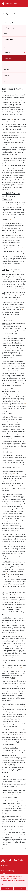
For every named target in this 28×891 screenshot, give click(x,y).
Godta (20, 888)
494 (7, 681)
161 (22, 247)
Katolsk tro (8, 10)
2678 (10, 417)
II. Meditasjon (8, 320)
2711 (3, 534)
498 (9, 704)
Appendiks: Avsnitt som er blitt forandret (13, 81)
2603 (7, 223)
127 (9, 324)
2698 (3, 133)
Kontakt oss (4, 865)
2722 (3, 801)
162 (22, 309)
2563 (7, 158)
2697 (3, 95)
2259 (7, 592)
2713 (3, 592)
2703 (3, 269)
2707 (3, 389)
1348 (6, 534)
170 (16, 709)
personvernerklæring (19, 882)
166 (6, 574)
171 (12, 772)
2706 (3, 361)
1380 (7, 636)
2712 (3, 562)
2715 (3, 636)
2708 (3, 417)
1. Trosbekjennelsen (8, 39)
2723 (3, 817)
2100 (10, 534)
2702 (3, 251)
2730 (9, 748)
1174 (10, 133)
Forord (5, 33)
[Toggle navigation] (24, 3)
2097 (7, 269)
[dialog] (14, 882)
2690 (7, 389)
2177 (13, 133)
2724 (3, 830)
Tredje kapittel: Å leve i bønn (12, 90)
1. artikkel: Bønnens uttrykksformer (11, 194)
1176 (7, 202)
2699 (3, 158)
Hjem (2, 10)
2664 (11, 389)
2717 (3, 704)
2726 (7, 494)
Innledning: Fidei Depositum (10, 28)
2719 (3, 748)
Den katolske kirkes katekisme (10, 12)
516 (7, 417)
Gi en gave (4, 873)
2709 (3, 455)
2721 (3, 790)
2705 (3, 324)
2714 (3, 618)
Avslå (7, 888)
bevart (13, 678)
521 (10, 636)
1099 (7, 95)
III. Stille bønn (8, 452)
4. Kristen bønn (7, 58)
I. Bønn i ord (7, 199)
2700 (3, 202)
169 (24, 706)
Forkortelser (7, 75)
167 (5, 606)
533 (6, 704)
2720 (3, 779)
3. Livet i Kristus (7, 52)
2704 (3, 292)
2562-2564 (9, 455)
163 (25, 403)
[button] (24, 39)
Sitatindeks (6, 64)
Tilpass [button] (2, 884)
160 (16, 244)
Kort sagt (5, 776)
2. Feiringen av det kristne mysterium (10, 46)
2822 (7, 562)
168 (21, 667)
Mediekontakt (5, 868)
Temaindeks (6, 69)
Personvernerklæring (7, 871)
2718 (3, 730)
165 (14, 473)
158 (12, 119)
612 (10, 223)
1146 (7, 251)
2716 (3, 681)
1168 (7, 133)
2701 (3, 223)
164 (22, 467)
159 (10, 219)
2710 (3, 494)
